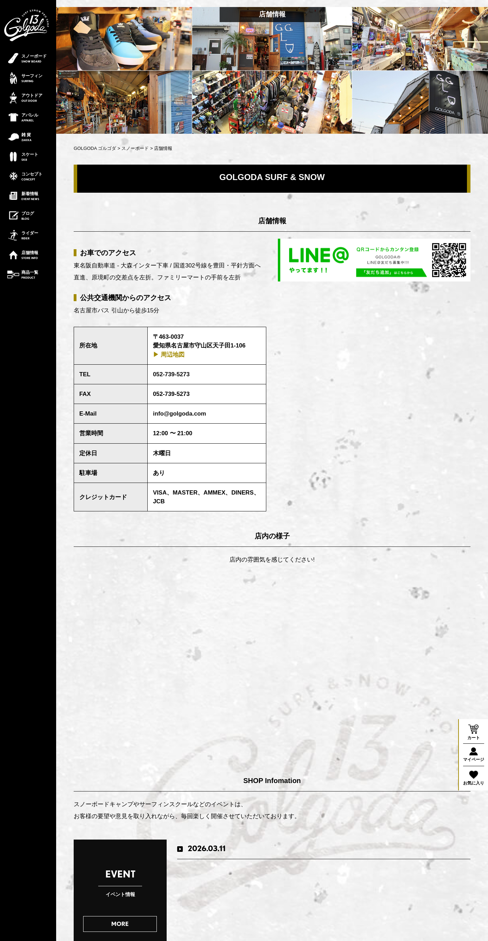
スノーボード (135, 148)
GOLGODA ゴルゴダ (95, 148)
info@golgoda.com (179, 413)
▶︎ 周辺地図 (169, 354)
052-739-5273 (171, 374)
